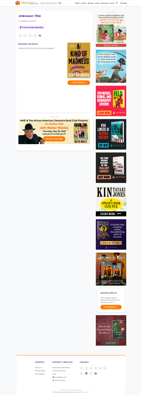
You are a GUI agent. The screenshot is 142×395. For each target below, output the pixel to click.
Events (97, 3)
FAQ (54, 374)
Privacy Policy (40, 371)
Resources (104, 3)
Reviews (91, 3)
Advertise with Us (58, 371)
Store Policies (40, 374)
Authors (83, 3)
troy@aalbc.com (59, 377)
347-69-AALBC (58, 380)
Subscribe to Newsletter (61, 367)
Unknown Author (28, 21)
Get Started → (111, 307)
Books (77, 3)
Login (124, 3)
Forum (112, 3)
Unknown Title (29, 16)
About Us (38, 367)
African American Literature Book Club (65, 392)
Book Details (79, 82)
